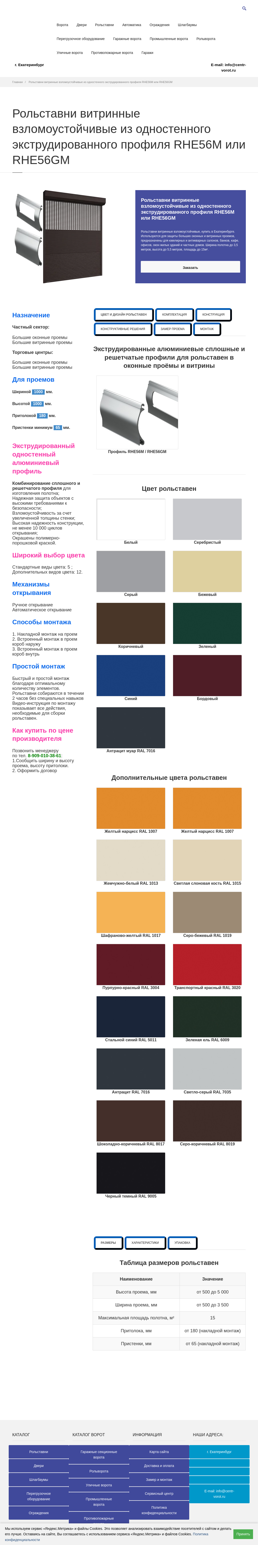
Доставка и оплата (159, 1466)
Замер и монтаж (159, 1480)
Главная (17, 82)
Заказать (190, 268)
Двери (82, 25)
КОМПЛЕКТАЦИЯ (174, 314)
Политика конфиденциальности (159, 1510)
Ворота (62, 25)
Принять (243, 1534)
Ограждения (160, 25)
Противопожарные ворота (112, 53)
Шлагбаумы (187, 25)
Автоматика (131, 25)
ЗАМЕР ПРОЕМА (172, 329)
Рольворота (205, 39)
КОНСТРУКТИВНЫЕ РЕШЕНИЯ (123, 329)
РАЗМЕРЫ (108, 1243)
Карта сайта (159, 1452)
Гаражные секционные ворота (99, 1454)
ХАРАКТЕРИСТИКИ (145, 1243)
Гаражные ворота (127, 39)
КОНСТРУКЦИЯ (213, 314)
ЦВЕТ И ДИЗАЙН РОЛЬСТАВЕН (124, 314)
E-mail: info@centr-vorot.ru (228, 67)
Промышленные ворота (169, 39)
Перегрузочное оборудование (81, 39)
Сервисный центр (159, 1494)
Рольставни (104, 25)
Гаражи (147, 53)
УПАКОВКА (182, 1243)
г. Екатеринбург (29, 65)
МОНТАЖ (207, 329)
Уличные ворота (70, 53)
